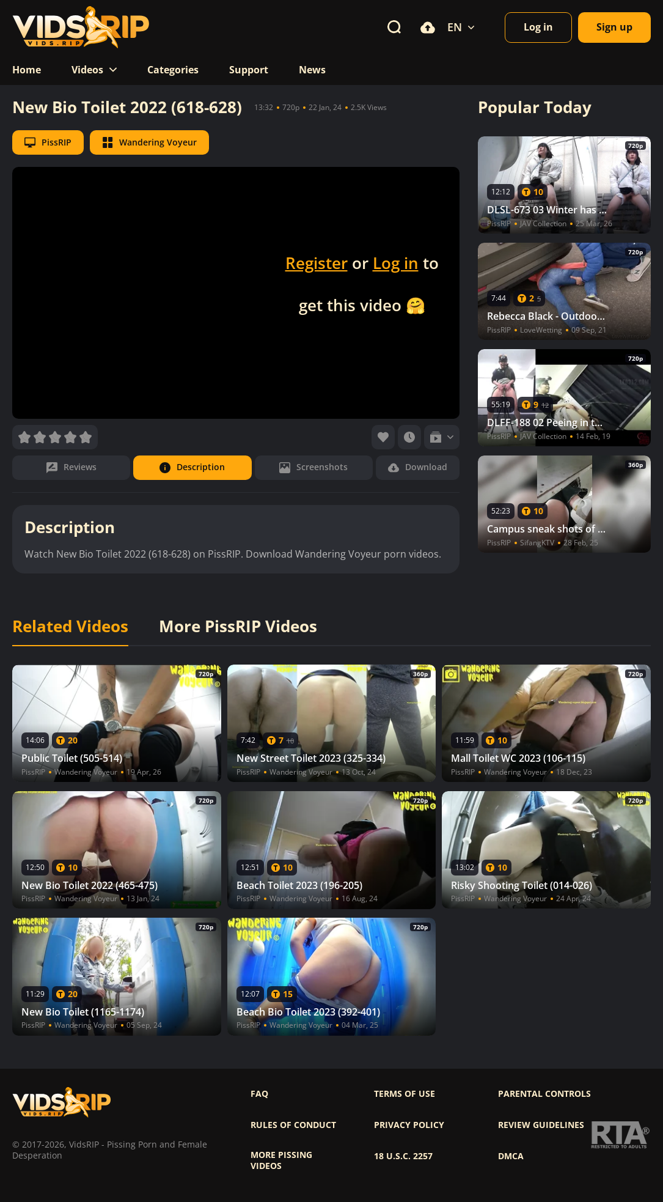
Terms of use (404, 1093)
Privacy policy (409, 1124)
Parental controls (544, 1093)
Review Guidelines (541, 1124)
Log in (396, 263)
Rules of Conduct (293, 1124)
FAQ (259, 1093)
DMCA (511, 1156)
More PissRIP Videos (238, 626)
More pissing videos (281, 1160)
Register (316, 263)
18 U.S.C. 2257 (403, 1156)
